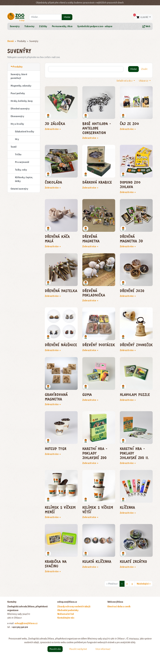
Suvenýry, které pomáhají (19, 76)
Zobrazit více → (53, 129)
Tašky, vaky (21, 170)
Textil (14, 147)
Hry (17, 139)
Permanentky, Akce (62, 26)
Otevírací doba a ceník (119, 606)
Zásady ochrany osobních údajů (73, 606)
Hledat (67, 17)
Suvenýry (15, 26)
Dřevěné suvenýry (20, 108)
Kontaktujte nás (65, 617)
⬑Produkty (16, 66)
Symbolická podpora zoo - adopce (94, 26)
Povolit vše (55, 649)
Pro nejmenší (22, 162)
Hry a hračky (17, 124)
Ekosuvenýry (17, 116)
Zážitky (43, 26)
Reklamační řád (65, 614)
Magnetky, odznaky (21, 85)
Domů (10, 41)
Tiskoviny (29, 26)
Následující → (144, 584)
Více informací (102, 649)
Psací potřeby (18, 93)
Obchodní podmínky (67, 610)
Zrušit (144, 69)
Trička (18, 154)
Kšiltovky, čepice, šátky (24, 179)
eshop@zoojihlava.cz (26, 623)
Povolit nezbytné (78, 649)
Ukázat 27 (144, 80)
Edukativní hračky (24, 131)
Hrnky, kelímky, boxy (22, 101)
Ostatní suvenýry (19, 189)
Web (146, 26)
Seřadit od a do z (125, 80)
